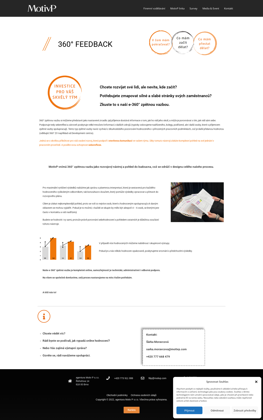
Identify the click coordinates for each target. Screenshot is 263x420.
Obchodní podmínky (118, 395)
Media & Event (210, 8)
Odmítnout (217, 410)
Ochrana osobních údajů (143, 395)
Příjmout (189, 410)
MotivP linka (177, 8)
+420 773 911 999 (123, 378)
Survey (193, 8)
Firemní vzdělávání (154, 8)
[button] (256, 381)
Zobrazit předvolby (245, 410)
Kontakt (228, 8)
